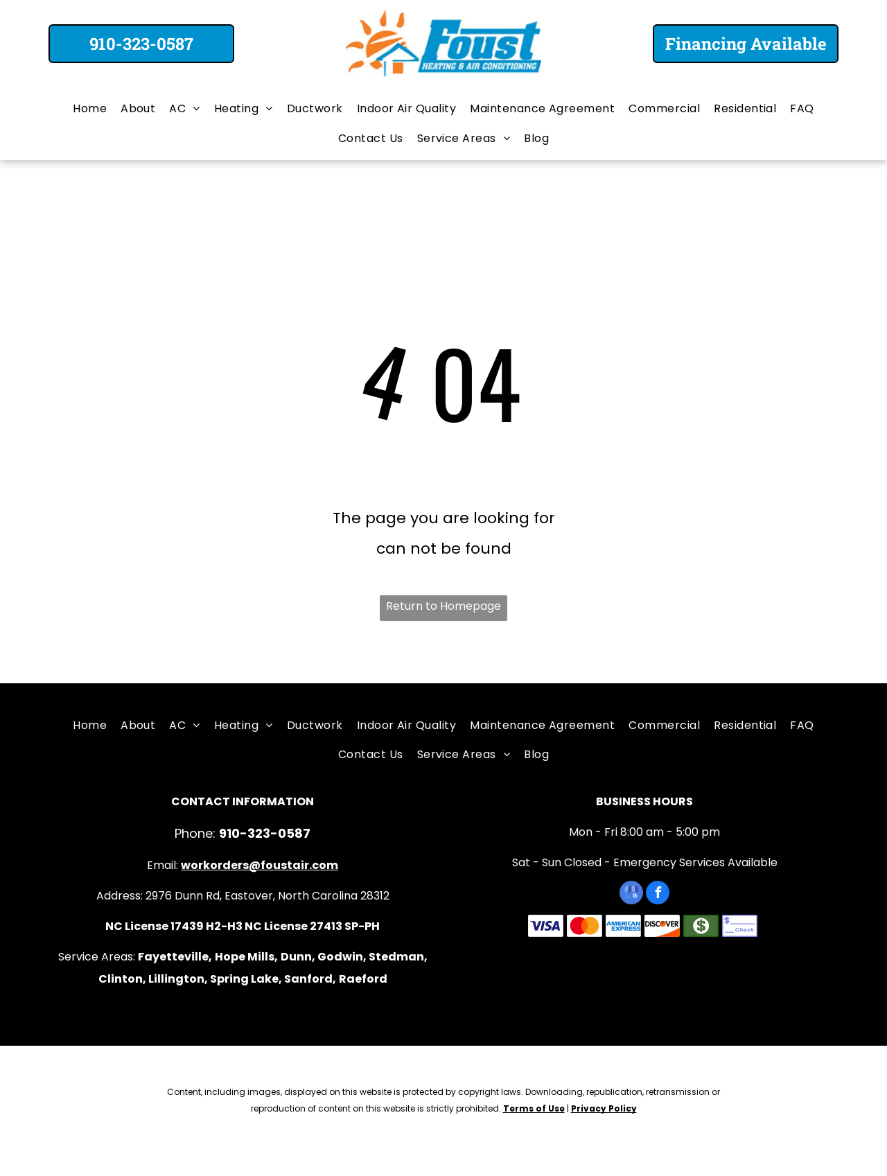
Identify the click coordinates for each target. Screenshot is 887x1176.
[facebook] (657, 894)
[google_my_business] (631, 894)
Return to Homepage (443, 606)
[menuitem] (90, 108)
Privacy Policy (604, 1108)
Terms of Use (534, 1108)
